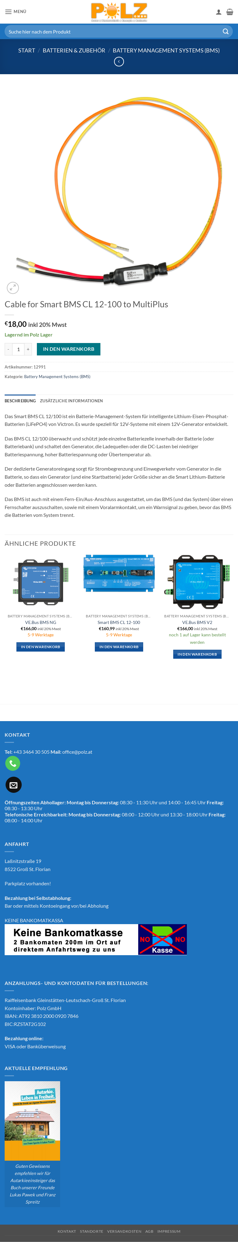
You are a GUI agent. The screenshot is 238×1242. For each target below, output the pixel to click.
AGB (149, 1231)
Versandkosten (124, 1231)
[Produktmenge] (18, 349)
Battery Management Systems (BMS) (166, 50)
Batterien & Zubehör (74, 50)
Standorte (92, 1231)
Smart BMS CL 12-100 (119, 622)
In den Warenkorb (68, 349)
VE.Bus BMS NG (40, 622)
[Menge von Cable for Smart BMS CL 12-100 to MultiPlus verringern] (8, 349)
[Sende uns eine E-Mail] (14, 785)
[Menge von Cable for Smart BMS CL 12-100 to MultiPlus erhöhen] (28, 349)
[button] (15, 11)
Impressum (169, 1231)
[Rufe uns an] (12, 763)
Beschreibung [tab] (20, 400)
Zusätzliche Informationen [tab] (71, 400)
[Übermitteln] (226, 31)
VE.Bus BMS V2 (197, 622)
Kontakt (67, 1231)
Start (26, 50)
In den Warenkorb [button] (40, 647)
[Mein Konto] (219, 12)
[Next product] (119, 61)
